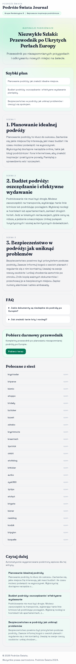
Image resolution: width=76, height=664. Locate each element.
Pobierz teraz (15, 351)
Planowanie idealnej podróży (26, 573)
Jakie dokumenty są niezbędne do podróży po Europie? (35, 309)
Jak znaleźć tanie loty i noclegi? (29, 319)
